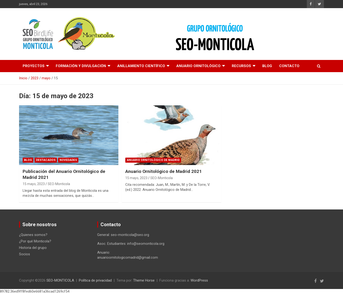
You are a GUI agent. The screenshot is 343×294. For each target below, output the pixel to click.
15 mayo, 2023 (34, 184)
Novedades (68, 160)
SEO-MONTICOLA (60, 280)
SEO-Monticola (59, 184)
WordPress (199, 280)
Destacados (45, 160)
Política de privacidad (95, 280)
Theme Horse (144, 280)
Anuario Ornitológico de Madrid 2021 (163, 171)
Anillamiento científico (141, 66)
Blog (267, 66)
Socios (24, 254)
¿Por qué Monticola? (35, 241)
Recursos (241, 66)
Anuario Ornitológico (198, 66)
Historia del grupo (33, 248)
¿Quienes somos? (33, 235)
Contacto (289, 66)
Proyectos (34, 66)
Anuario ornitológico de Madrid (153, 160)
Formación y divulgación (81, 66)
